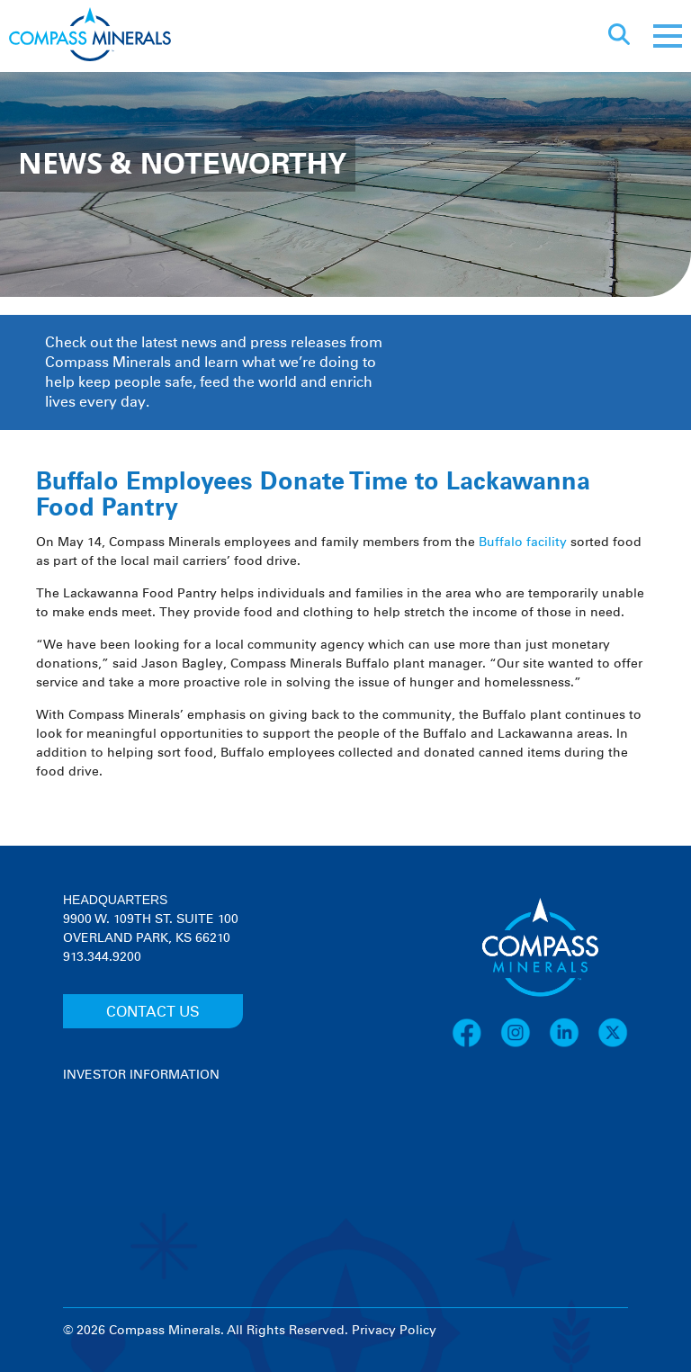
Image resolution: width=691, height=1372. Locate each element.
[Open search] (619, 36)
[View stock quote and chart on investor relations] (146, 1152)
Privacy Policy (394, 1330)
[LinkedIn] (573, 1044)
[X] (612, 1044)
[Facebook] (476, 1044)
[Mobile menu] (667, 36)
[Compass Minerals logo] (90, 36)
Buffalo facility (523, 542)
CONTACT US (153, 1012)
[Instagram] (524, 1044)
